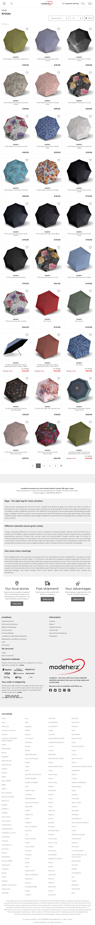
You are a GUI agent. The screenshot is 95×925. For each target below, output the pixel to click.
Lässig (50, 730)
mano (50, 770)
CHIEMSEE (6, 837)
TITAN (74, 830)
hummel (28, 851)
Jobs (3, 642)
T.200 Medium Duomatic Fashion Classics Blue (79, 408)
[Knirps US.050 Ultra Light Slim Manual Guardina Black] (16, 390)
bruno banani (7, 793)
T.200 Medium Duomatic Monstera (16, 189)
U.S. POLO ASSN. (78, 851)
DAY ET (4, 853)
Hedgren (28, 822)
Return (51, 624)
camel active (6, 821)
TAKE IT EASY (76, 802)
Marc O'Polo (52, 782)
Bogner (4, 769)
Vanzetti (75, 865)
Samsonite (76, 722)
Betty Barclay (7, 761)
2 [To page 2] (44, 465)
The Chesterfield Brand (80, 822)
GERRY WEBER (30, 778)
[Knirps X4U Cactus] (79, 303)
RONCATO (52, 887)
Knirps (27, 891)
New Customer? (8, 655)
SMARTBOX (76, 770)
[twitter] (56, 690)
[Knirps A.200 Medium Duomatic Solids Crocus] (47, 41)
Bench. (4, 753)
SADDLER (52, 895)
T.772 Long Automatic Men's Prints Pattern (16, 233)
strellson (75, 794)
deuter (4, 873)
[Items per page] (76, 18)
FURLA (27, 762)
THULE (74, 826)
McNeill (51, 786)
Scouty (74, 754)
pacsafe (51, 822)
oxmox (50, 818)
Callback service (55, 627)
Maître (50, 762)
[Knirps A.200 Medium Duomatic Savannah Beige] (79, 128)
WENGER (75, 885)
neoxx (50, 798)
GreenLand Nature (32, 802)
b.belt (4, 745)
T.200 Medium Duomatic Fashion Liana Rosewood (15, 452)
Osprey (51, 814)
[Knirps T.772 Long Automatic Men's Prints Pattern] (16, 215)
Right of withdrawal (9, 627)
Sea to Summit (77, 758)
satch (74, 730)
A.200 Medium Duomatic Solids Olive (16, 58)
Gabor (27, 766)
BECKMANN (6, 749)
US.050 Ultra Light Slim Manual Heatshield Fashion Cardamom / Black (79, 452)
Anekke (4, 734)
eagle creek (6, 889)
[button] (27, 29)
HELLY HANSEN (31, 826)
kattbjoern (29, 879)
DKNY (4, 877)
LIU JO (50, 746)
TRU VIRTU (75, 847)
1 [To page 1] (38, 465)
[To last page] (61, 465)
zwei (73, 893)
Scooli (74, 742)
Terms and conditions (10, 624)
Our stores (5, 645)
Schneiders (76, 734)
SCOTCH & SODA (78, 746)
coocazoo (5, 849)
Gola (26, 786)
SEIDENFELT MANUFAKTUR (82, 766)
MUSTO (51, 794)
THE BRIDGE (76, 818)
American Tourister (9, 730)
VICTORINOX (76, 873)
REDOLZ (51, 871)
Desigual (5, 869)
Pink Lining (52, 842)
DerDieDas (6, 865)
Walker (74, 881)
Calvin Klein (6, 817)
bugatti (4, 805)
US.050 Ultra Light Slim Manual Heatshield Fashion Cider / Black (47, 364)
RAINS (50, 867)
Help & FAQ (53, 630)
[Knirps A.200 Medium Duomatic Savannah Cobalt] (16, 84)
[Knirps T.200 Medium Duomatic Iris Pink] (16, 128)
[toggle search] (11, 3)
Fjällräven (28, 742)
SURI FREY (75, 798)
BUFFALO (5, 801)
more (22, 665)
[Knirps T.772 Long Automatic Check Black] (47, 215)
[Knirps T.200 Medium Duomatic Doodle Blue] (47, 128)
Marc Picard (52, 774)
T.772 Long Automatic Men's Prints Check (79, 233)
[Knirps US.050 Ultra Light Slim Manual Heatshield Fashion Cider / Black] (47, 347)
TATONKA (75, 810)
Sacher (50, 891)
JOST (27, 867)
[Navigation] (4, 3)
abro (3, 722)
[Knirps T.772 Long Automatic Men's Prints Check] (79, 215)
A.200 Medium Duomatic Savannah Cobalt (16, 102)
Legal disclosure (8, 621)
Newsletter (53, 636)
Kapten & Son (30, 871)
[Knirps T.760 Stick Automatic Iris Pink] (16, 303)
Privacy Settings (8, 633)
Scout (74, 750)
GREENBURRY (30, 798)
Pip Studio (52, 851)
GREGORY (28, 806)
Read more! (47, 599)
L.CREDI (28, 895)
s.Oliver (74, 778)
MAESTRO (52, 754)
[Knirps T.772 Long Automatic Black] (16, 259)
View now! (17, 604)
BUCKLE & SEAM (8, 797)
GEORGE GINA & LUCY (33, 774)
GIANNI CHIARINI (31, 782)
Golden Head (30, 790)
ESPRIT (27, 730)
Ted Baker (75, 814)
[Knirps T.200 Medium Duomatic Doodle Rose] (47, 84)
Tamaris (74, 806)
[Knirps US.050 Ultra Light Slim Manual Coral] (47, 390)
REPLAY (51, 879)
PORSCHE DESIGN (55, 859)
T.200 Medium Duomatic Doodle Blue (47, 146)
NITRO (50, 802)
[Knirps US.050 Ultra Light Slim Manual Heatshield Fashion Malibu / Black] (16, 347)
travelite (75, 842)
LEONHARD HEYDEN (56, 738)
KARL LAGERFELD (32, 875)
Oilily (50, 806)
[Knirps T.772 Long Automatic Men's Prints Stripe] (79, 172)
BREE (4, 785)
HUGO (27, 842)
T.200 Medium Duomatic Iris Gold (79, 101)
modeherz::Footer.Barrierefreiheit (14, 636)
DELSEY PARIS (7, 861)
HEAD (27, 818)
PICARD (51, 834)
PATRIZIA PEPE (53, 830)
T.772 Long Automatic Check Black (47, 232)
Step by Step (76, 786)
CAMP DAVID (7, 825)
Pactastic (51, 826)
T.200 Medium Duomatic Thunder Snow (79, 58)
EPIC (26, 722)
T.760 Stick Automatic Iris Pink (15, 320)
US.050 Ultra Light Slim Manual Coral (47, 407)
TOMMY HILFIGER (78, 834)
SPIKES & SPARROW (79, 782)
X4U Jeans (79, 363)
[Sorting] (59, 18)
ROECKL (51, 883)
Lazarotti (51, 734)
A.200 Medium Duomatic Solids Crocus (47, 58)
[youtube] (60, 690)
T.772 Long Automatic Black (15, 276)
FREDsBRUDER (30, 754)
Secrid (74, 762)
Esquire (28, 734)
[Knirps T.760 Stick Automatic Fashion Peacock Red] (47, 434)
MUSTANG (52, 790)
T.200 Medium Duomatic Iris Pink (15, 145)
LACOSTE (51, 718)
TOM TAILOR (76, 838)
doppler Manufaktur (9, 885)
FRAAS (27, 750)
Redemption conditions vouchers (14, 639)
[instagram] (65, 690)
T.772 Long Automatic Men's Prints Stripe (79, 189)
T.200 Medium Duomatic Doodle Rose (47, 102)
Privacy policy (7, 630)
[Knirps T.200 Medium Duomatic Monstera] (16, 172)
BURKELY (5, 809)
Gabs (27, 770)
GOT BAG (28, 794)
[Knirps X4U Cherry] (47, 303)
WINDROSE (76, 889)
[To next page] (55, 465)
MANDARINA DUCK (55, 766)
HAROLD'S (29, 814)
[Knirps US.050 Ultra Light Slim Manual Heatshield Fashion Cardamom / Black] (79, 434)
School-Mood (76, 738)
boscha (4, 773)
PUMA (50, 863)
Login (4, 653)
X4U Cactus (79, 320)
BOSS (4, 777)
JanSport (28, 855)
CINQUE (5, 841)
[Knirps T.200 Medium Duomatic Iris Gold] (79, 84)
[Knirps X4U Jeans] (79, 347)
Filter (89, 18)
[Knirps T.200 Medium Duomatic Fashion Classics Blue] (79, 390)
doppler (5, 881)
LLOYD (51, 750)
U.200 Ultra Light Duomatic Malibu (79, 276)
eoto (26, 718)
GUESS (27, 810)
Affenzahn (5, 726)
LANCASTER (52, 726)
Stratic (74, 790)
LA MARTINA (53, 722)
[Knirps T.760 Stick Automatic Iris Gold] (47, 259)
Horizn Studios (30, 838)
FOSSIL (27, 746)
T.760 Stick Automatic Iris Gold (47, 276)
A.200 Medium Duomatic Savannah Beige (79, 146)
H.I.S (26, 834)
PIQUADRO (52, 855)
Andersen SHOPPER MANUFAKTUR (9, 739)
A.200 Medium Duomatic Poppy (47, 189)
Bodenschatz (7, 765)
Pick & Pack (52, 838)
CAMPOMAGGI (7, 829)
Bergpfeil (5, 757)
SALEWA (75, 718)
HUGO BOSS (29, 847)
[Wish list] (83, 3)
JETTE (27, 859)
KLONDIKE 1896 (31, 887)
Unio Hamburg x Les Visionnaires (79, 856)
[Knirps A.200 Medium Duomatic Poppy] (47, 172)
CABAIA (4, 813)
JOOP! (27, 863)
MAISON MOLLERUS (55, 758)
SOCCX (74, 774)
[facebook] (51, 690)
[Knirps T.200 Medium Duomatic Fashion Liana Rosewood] (16, 434)
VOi (73, 877)
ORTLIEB (51, 810)
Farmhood (29, 738)
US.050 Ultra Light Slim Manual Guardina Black (16, 408)
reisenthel (52, 875)
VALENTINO (76, 861)
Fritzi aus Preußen (32, 758)
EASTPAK (5, 893)
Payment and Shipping (58, 633)
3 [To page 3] (49, 465)
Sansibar (75, 726)
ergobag (28, 726)
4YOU (4, 718)
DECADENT (6, 857)
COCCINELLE (7, 845)
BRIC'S (4, 789)
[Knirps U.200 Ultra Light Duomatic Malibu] (79, 259)
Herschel (28, 830)
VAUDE (74, 869)
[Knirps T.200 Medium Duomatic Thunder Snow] (79, 41)
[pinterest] (70, 690)
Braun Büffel (6, 781)
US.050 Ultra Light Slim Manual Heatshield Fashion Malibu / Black (15, 364)
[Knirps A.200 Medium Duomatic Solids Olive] (16, 41)
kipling (27, 883)
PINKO (50, 847)
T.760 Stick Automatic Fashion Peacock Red (47, 452)
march (50, 778)
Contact (52, 621)
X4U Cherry (47, 320)
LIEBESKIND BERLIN (56, 742)
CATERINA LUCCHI (8, 833)
